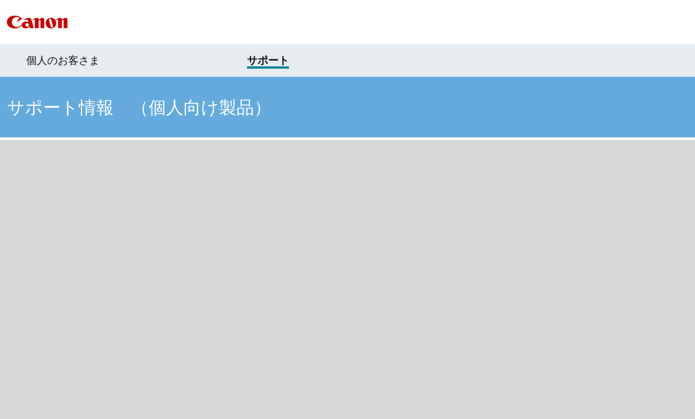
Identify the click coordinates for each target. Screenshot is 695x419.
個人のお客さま (63, 60)
